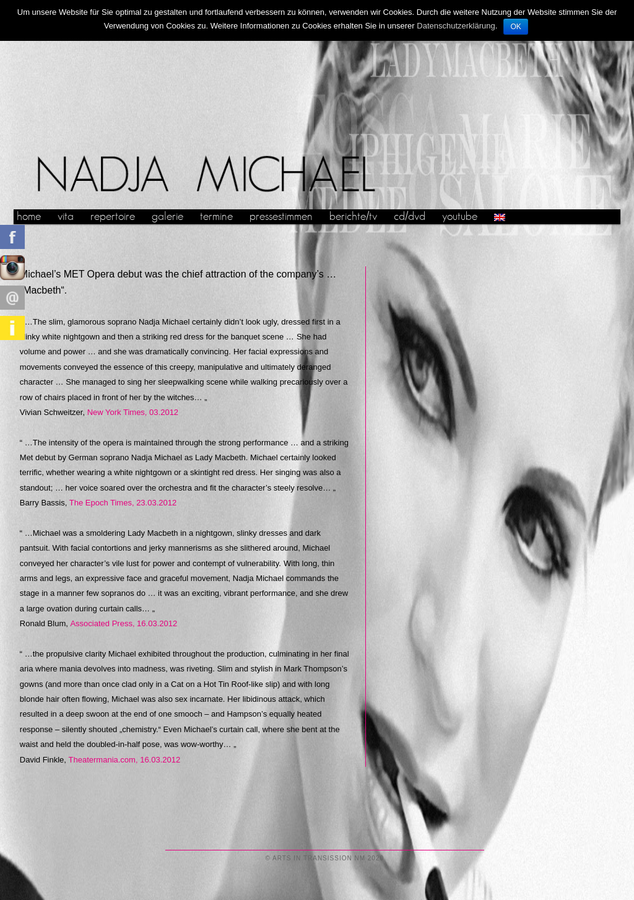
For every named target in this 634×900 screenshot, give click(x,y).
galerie (167, 216)
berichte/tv (353, 216)
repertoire (112, 216)
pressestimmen (281, 216)
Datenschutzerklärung (456, 25)
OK (515, 26)
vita (66, 216)
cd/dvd (409, 216)
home (29, 216)
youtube (459, 216)
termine (216, 216)
